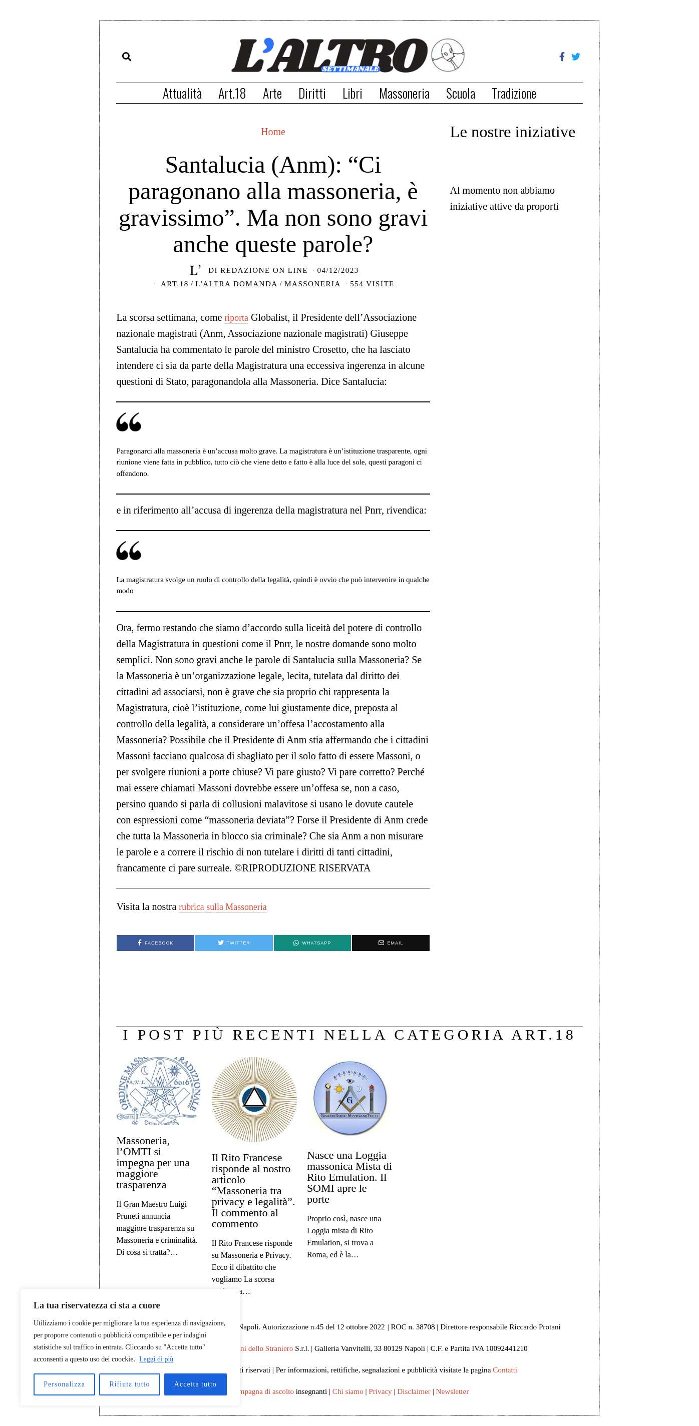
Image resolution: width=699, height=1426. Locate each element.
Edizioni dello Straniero (256, 1348)
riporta (237, 317)
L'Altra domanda (236, 284)
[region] (130, 1347)
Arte (272, 93)
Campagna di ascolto (262, 1391)
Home (273, 131)
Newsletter (452, 1391)
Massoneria (404, 93)
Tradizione (514, 93)
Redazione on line (264, 270)
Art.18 (232, 93)
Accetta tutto (195, 1384)
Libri (352, 93)
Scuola (460, 93)
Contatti (505, 1369)
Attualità (182, 93)
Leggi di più (156, 1359)
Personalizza (64, 1384)
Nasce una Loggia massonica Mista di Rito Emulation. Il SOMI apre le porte (349, 1177)
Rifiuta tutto (129, 1384)
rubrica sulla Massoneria (228, 906)
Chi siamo (348, 1391)
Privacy (380, 1391)
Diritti (312, 93)
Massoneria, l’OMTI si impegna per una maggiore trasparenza (153, 1162)
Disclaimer (414, 1391)
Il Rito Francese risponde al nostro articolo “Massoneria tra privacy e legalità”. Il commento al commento (253, 1190)
